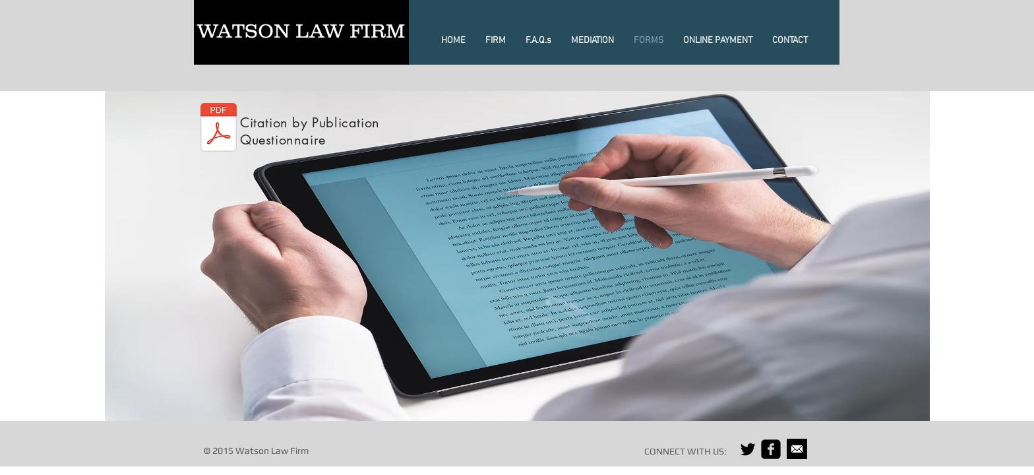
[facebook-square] (771, 449)
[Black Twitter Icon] (748, 449)
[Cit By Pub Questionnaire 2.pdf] (218, 129)
